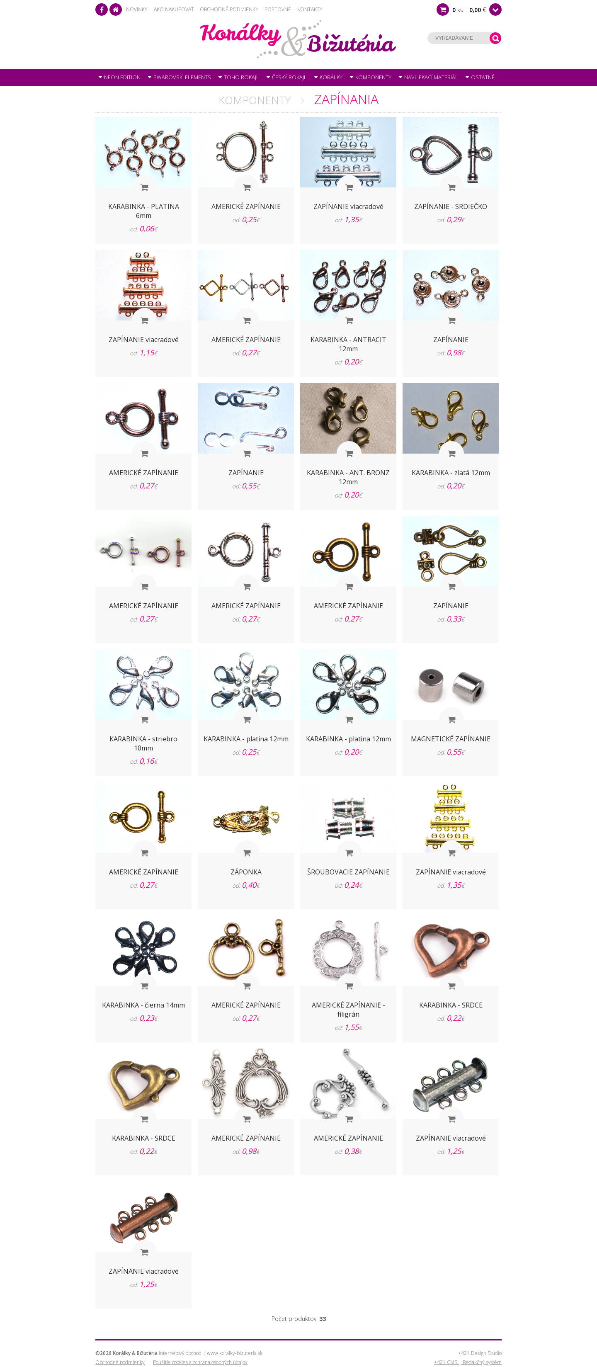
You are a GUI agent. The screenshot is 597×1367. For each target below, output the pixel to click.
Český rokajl (287, 77)
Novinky (137, 9)
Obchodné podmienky (229, 9)
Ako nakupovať (174, 9)
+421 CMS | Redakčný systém (468, 1362)
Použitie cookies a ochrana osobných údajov (200, 1362)
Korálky (328, 77)
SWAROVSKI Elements (179, 77)
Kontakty (310, 9)
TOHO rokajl (238, 77)
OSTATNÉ (480, 77)
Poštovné (278, 9)
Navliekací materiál (428, 77)
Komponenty (370, 77)
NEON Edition (120, 77)
